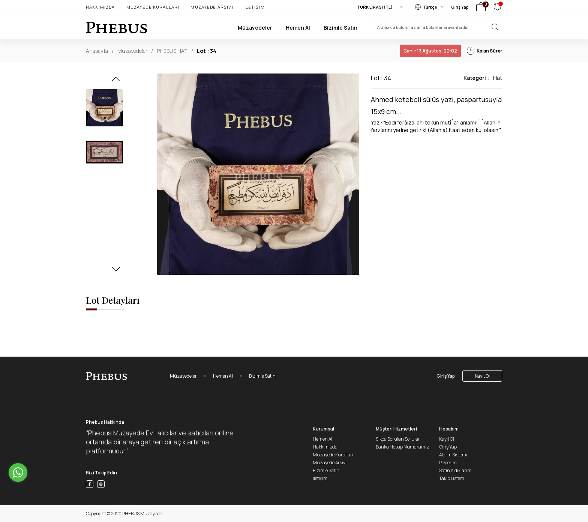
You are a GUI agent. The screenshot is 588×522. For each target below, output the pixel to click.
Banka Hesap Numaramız (402, 447)
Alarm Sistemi (453, 455)
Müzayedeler (255, 27)
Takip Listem (451, 478)
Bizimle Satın (340, 27)
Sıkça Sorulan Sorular (398, 439)
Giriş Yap (460, 7)
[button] (116, 81)
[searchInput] (436, 27)
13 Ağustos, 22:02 (430, 51)
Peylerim (448, 462)
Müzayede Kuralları (153, 7)
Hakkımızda (100, 7)
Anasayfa (97, 50)
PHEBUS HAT (172, 50)
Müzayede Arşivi (211, 7)
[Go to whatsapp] (18, 472)
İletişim (254, 7)
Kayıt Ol (482, 376)
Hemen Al (298, 27)
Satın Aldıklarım (455, 470)
